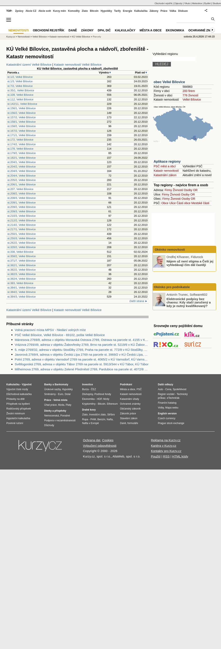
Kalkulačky (125, 30)
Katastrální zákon (165, 175)
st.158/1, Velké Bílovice (21, 121)
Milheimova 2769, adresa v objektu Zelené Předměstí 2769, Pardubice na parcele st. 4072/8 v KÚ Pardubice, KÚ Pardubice (82, 369)
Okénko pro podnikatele (172, 287)
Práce (164, 10)
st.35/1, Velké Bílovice (20, 90)
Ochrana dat (91, 440)
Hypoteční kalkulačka (18, 418)
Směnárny (50, 394)
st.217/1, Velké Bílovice (21, 229)
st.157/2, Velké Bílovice (21, 117)
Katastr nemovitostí (166, 170)
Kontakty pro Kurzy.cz (166, 451)
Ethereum (112, 403)
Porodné (65, 415)
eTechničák (173, 397)
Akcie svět (45, 10)
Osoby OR (190, 190)
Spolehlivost (179, 389)
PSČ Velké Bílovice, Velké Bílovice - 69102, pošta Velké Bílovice (60, 335)
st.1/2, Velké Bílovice (20, 76)
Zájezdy (178, 3)
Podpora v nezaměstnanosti (60, 420)
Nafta (110, 419)
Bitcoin (94, 10)
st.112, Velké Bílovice (20, 99)
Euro (60, 394)
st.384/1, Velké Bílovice (21, 287)
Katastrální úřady (129, 399)
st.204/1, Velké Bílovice (21, 162)
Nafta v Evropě (90, 423)
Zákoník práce (128, 413)
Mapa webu (171, 407)
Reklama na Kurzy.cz (166, 440)
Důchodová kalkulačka (19, 394)
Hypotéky (106, 10)
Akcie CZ (30, 10)
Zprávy (19, 10)
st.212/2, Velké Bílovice (21, 220)
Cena (168, 389)
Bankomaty (61, 384)
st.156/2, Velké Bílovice (21, 112)
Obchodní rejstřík (163, 3)
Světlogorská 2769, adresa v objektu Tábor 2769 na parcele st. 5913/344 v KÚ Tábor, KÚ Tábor (81, 364)
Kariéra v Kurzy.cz (163, 445)
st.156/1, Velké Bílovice (21, 108)
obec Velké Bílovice (169, 82)
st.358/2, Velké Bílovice (21, 256)
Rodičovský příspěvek (18, 408)
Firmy (168, 190)
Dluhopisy (87, 394)
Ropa (85, 419)
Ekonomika (175, 30)
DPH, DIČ (104, 30)
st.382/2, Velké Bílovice (21, 269)
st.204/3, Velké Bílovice (21, 171)
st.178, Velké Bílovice (20, 148)
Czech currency (166, 418)
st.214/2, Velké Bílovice (21, 224)
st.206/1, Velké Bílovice (21, 184)
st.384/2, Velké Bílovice (21, 292)
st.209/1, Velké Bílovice (21, 202)
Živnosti (178, 190)
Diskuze (183, 10)
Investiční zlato (97, 414)
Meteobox (197, 3)
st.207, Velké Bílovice (20, 189)
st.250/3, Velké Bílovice (21, 238)
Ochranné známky (203, 30)
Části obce (183, 203)
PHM (93, 419)
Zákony (153, 10)
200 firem (188, 91)
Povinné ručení (14, 423)
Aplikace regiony (167, 161)
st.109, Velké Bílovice (20, 94)
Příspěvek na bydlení (18, 403)
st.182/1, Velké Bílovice (21, 157)
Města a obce (151, 30)
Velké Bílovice (191, 99)
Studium (217, 3)
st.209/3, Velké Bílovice (21, 211)
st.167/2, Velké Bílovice (21, 130)
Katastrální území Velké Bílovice (28, 64)
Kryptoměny (89, 403)
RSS (166, 456)
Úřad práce (50, 404)
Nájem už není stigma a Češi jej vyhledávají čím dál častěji (189, 263)
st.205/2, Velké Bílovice (21, 180)
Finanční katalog (167, 402)
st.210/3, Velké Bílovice (21, 215)
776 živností (190, 95)
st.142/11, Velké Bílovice (22, 103)
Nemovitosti (24, 36)
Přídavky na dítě (15, 399)
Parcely (97, 36)
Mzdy (106, 399)
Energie (127, 10)
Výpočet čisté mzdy (17, 389)
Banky (48, 384)
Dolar (68, 394)
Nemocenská (51, 415)
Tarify (117, 10)
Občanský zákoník (130, 408)
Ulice (172, 203)
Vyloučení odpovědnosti (99, 445)
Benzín (101, 419)
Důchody (49, 425)
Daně (73, 30)
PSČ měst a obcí (165, 166)
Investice (87, 384)
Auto (160, 389)
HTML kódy (180, 456)
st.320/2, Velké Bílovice (21, 247)
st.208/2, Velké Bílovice (21, 193)
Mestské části (200, 203)
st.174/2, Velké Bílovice (21, 144)
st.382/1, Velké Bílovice (21, 265)
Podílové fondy (102, 394)
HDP (99, 399)
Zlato (85, 10)
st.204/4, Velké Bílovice (21, 175)
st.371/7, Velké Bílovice (21, 260)
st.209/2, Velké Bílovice (21, 207)
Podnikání (126, 384)
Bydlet (207, 3)
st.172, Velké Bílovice (20, 139)
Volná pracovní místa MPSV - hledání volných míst (50, 330)
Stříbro (111, 414)
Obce (164, 203)
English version (167, 413)
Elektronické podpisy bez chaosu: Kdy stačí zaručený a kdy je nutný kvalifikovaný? (188, 302)
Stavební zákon (128, 418)
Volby (161, 407)
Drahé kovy (89, 409)
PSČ (139, 389)
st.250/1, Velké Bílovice (21, 233)
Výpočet (27, 384)
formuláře (132, 423)
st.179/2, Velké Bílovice (21, 153)
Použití (156, 456)
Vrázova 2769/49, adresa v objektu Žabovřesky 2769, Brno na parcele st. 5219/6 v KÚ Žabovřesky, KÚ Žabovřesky (82, 344)
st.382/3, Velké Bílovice (21, 274)
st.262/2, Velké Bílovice (21, 242)
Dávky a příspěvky (55, 410)
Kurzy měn (59, 10)
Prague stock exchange (171, 423)
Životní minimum (15, 413)
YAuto (187, 3)
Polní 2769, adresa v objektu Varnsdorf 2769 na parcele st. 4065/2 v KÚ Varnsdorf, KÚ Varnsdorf (82, 359)
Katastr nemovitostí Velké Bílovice (78, 64)
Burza (85, 389)
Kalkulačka (141, 10)
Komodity (74, 10)
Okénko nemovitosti (169, 249)
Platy (68, 404)
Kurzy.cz (10, 36)
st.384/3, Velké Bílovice (21, 296)
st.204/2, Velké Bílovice (21, 166)
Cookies (107, 440)
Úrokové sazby (52, 389)
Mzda (61, 404)
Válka (172, 10)
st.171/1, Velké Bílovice (21, 135)
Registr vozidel (166, 394)
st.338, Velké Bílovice (20, 251)
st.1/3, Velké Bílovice (20, 81)
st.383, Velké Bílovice (20, 283)
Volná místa (60, 400)
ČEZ (93, 389)
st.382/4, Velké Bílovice (21, 278)
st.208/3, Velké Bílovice (21, 197)
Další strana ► (138, 301)
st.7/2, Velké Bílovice (20, 86)
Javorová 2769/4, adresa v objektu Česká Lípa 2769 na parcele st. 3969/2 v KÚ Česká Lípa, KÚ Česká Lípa (82, 354)
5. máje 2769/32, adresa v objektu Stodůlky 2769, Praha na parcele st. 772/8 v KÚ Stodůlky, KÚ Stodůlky (82, 349)
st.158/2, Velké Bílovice (21, 126)
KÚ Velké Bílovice (81, 36)
